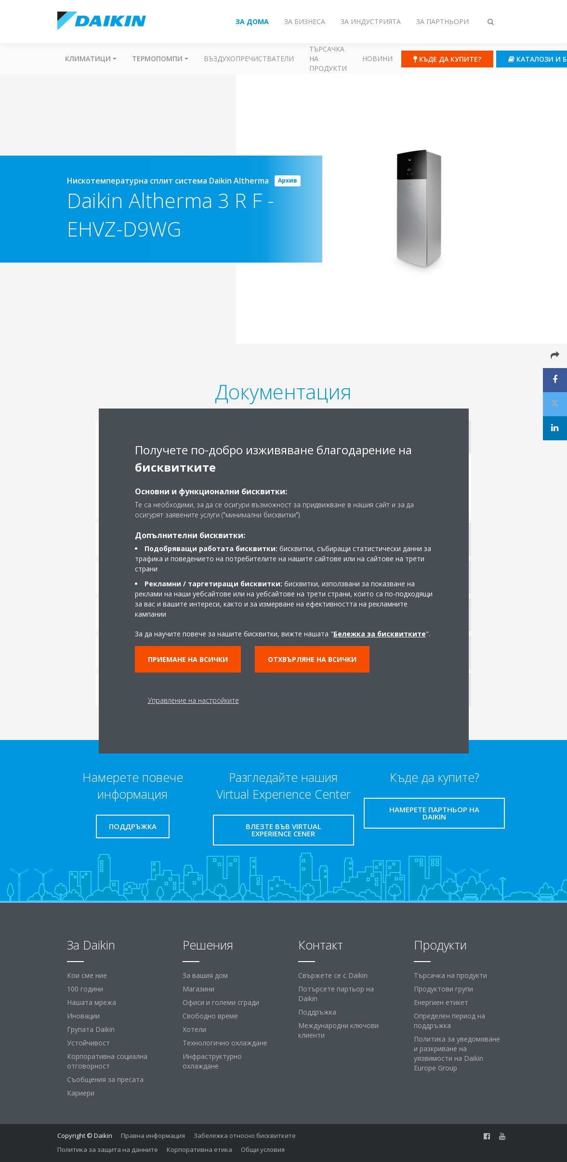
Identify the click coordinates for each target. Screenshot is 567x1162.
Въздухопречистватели (249, 58)
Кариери (80, 1092)
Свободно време (210, 1015)
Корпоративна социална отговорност (107, 1061)
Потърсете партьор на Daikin (336, 993)
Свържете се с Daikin (333, 975)
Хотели (194, 1029)
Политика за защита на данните (107, 1149)
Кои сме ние (87, 975)
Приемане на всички (188, 659)
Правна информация (153, 1135)
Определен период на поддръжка (449, 1020)
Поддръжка (317, 1012)
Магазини (198, 988)
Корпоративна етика (199, 1149)
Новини (377, 58)
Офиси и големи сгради (221, 1002)
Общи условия (263, 1149)
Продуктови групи (443, 988)
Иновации (83, 1015)
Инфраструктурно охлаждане (212, 1061)
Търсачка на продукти (328, 58)
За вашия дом (205, 975)
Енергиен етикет (441, 1002)
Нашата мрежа (91, 1002)
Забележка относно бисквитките (245, 1135)
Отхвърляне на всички (312, 659)
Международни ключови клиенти (338, 1030)
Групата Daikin (91, 1029)
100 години (85, 988)
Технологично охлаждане (225, 1042)
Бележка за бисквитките (379, 633)
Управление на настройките (193, 700)
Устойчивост (88, 1042)
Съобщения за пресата (105, 1079)
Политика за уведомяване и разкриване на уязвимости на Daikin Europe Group (457, 1053)
